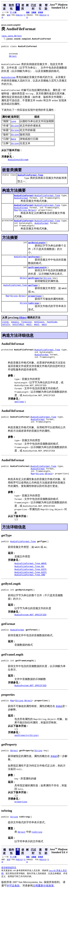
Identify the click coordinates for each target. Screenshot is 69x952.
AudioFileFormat (23, 200)
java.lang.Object (11, 36)
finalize (26, 334)
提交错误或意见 (8, 892)
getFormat (34, 266)
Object (13, 59)
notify (6, 336)
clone (5, 334)
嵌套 (8, 15)
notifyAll (18, 336)
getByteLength (36, 251)
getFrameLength (37, 277)
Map (16, 216)
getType (32, 295)
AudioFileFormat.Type (30, 179)
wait (28, 336)
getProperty (35, 288)
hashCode (52, 334)
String (23, 216)
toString (33, 314)
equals (15, 334)
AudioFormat (21, 203)
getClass (39, 334)
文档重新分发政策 (43, 910)
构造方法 (19, 15)
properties (34, 307)
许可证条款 (13, 910)
